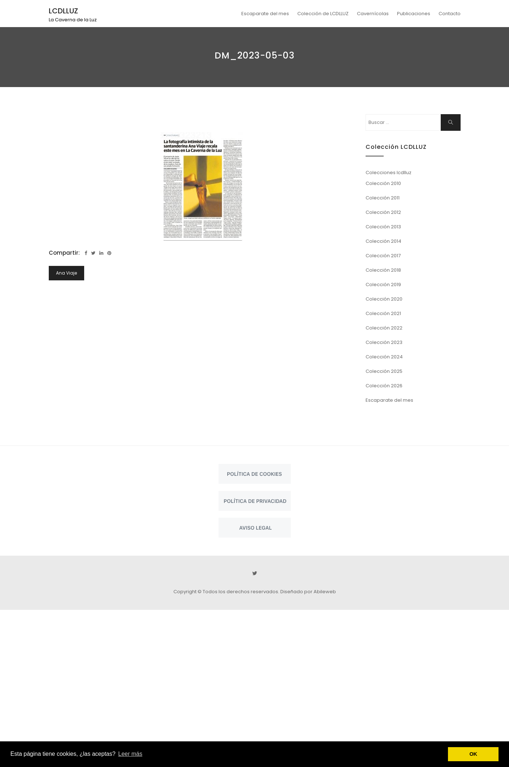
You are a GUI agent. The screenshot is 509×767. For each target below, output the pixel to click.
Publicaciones (413, 13)
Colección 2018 (383, 270)
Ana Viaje (66, 273)
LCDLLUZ (63, 11)
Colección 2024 (384, 356)
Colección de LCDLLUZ (323, 13)
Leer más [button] (130, 754)
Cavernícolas (373, 13)
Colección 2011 (383, 197)
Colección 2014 (383, 241)
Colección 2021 (383, 313)
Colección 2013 (383, 226)
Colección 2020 (384, 299)
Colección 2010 (383, 183)
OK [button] (473, 754)
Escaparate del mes (265, 13)
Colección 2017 (383, 255)
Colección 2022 (384, 327)
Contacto (450, 13)
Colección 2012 (383, 212)
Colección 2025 (384, 371)
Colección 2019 (383, 284)
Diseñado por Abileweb (308, 591)
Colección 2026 (384, 385)
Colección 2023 (384, 342)
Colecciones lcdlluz (388, 172)
